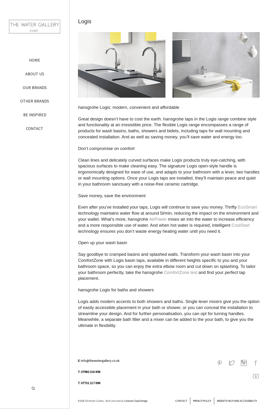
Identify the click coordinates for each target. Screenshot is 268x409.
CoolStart (241, 225)
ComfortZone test (181, 272)
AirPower (158, 219)
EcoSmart (247, 207)
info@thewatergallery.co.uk (100, 361)
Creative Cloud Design (136, 400)
